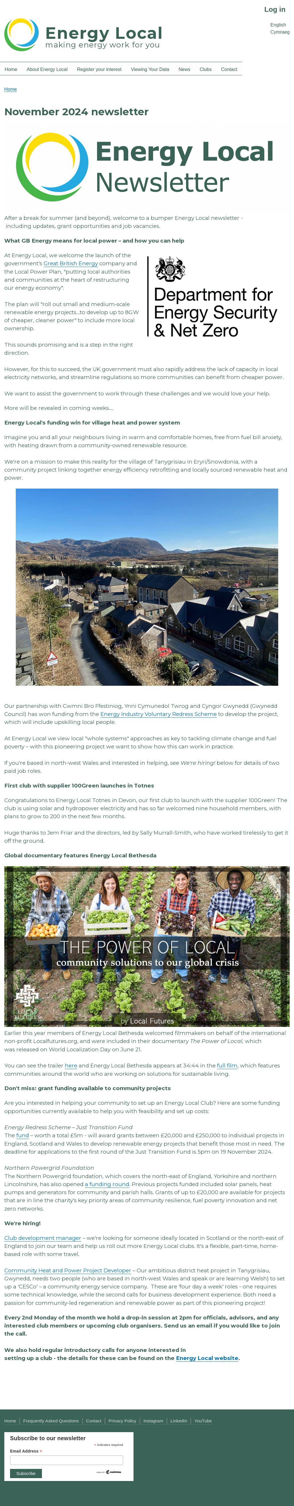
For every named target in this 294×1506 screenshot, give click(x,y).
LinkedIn (179, 1420)
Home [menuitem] (11, 69)
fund (22, 1135)
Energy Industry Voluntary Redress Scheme (158, 714)
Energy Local (104, 33)
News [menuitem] (184, 69)
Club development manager (42, 1238)
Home (10, 89)
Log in (275, 9)
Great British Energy (71, 263)
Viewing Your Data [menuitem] (150, 69)
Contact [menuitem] (229, 69)
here (71, 1065)
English (278, 25)
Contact (93, 1420)
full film (227, 1065)
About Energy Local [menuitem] (47, 69)
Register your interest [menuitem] (99, 69)
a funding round (107, 1184)
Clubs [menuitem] (206, 69)
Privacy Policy (122, 1420)
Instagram (153, 1420)
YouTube (203, 1420)
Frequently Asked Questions (51, 1420)
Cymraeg (280, 32)
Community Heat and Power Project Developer (67, 1270)
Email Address (26, 1451)
